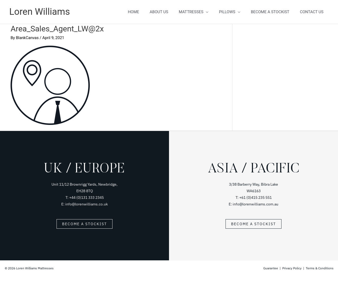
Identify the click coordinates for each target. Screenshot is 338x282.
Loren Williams (39, 11)
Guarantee (271, 268)
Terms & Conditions (320, 268)
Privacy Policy (292, 268)
